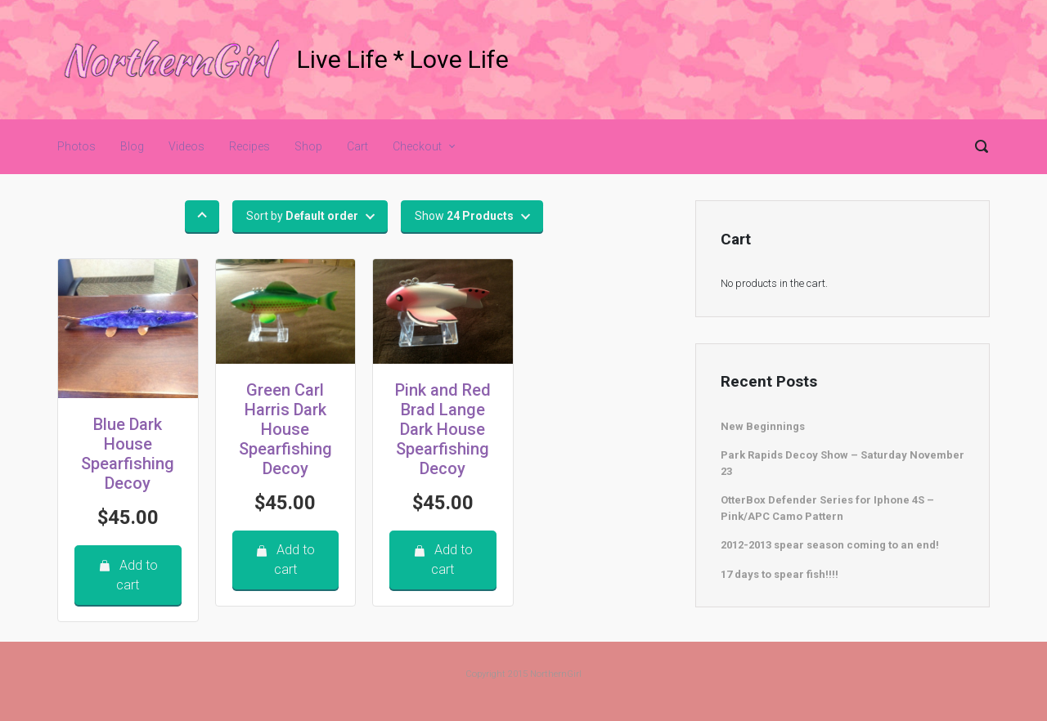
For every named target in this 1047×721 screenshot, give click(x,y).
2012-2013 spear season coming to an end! (830, 545)
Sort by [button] (302, 215)
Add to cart (128, 575)
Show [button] (464, 215)
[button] (202, 216)
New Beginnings (763, 426)
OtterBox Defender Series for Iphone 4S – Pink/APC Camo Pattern (827, 508)
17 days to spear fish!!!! (779, 574)
